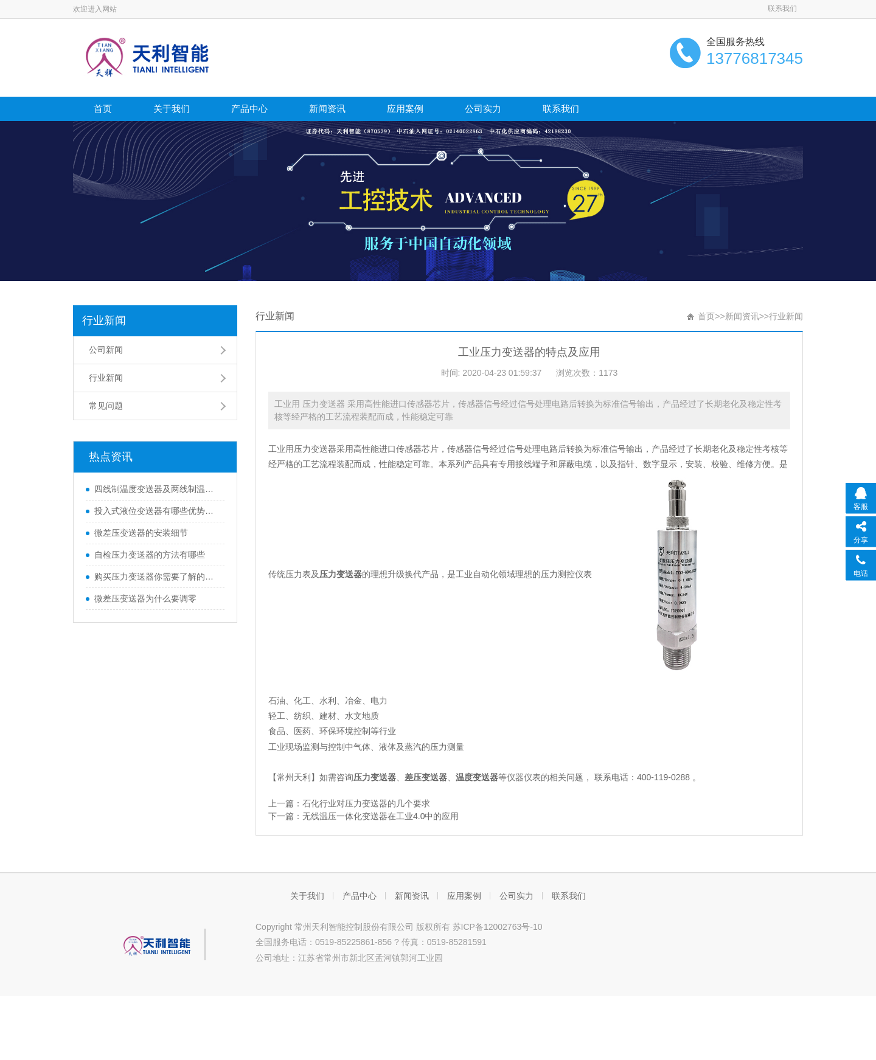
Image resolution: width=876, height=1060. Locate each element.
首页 (103, 108)
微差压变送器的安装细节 (141, 533)
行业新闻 (104, 320)
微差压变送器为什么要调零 (145, 598)
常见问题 (106, 405)
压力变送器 (315, 449)
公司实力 (483, 108)
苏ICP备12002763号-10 (498, 927)
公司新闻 (106, 350)
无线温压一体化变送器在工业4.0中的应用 (380, 816)
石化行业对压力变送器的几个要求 (366, 803)
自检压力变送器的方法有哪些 (149, 554)
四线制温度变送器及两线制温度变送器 (156, 489)
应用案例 (405, 108)
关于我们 (171, 108)
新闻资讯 (327, 108)
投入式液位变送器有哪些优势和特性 (156, 511)
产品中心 (249, 108)
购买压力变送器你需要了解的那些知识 (156, 576)
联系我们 (782, 8)
